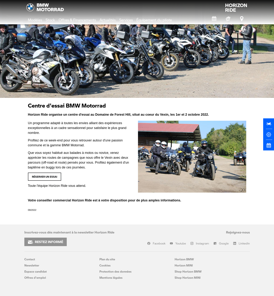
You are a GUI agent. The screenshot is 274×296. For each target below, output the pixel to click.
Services (126, 19)
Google (224, 243)
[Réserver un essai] (268, 125)
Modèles (35, 19)
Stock (50, 19)
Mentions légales (110, 277)
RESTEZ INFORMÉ (45, 241)
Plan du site (107, 259)
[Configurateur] (268, 136)
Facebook (159, 243)
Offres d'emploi (35, 277)
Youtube (180, 243)
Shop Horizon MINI (188, 277)
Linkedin (244, 243)
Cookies (105, 265)
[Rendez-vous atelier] (214, 18)
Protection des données (115, 271)
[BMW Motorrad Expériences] (228, 18)
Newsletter (31, 265)
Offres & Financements (77, 19)
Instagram (202, 243)
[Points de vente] (242, 18)
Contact (29, 259)
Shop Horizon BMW (188, 271)
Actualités (108, 19)
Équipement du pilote (154, 19)
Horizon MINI (184, 265)
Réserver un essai (44, 176)
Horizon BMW (184, 259)
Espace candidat (35, 271)
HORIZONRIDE (236, 7)
